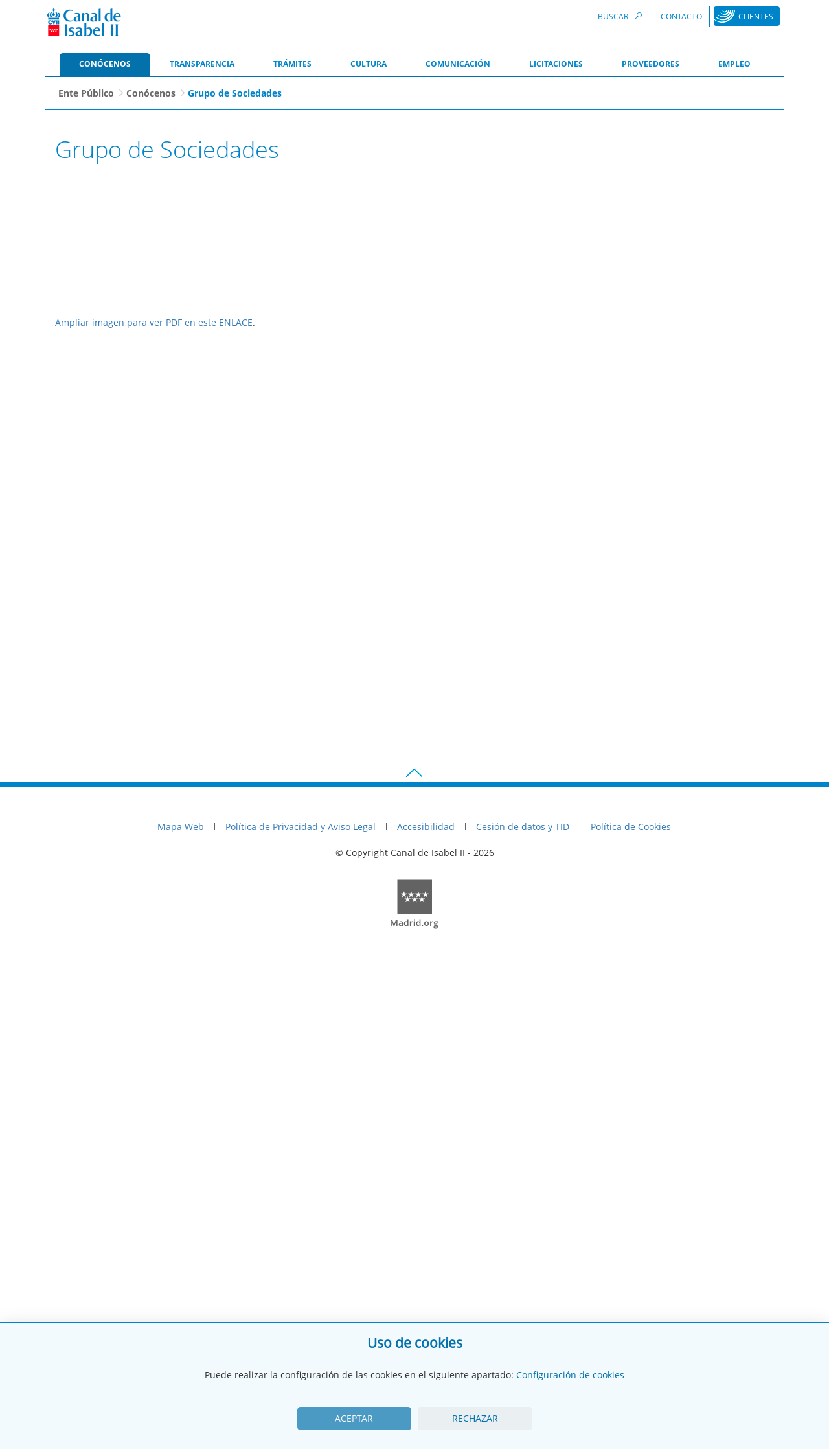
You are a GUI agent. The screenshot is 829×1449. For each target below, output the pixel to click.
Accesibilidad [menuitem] (426, 1306)
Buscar (622, 16)
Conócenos (151, 93)
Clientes (755, 16)
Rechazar (475, 1418)
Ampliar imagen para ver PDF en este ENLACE (154, 802)
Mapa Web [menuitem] (180, 1306)
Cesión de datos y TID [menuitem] (522, 1306)
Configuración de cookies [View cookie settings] (570, 1375)
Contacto (681, 16)
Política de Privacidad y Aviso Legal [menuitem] (300, 1306)
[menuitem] (105, 64)
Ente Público (86, 93)
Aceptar (354, 1418)
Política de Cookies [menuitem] (631, 1306)
